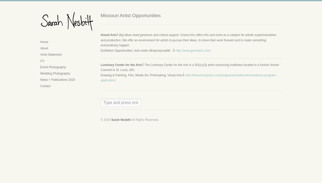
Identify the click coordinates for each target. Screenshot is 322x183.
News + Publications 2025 (57, 80)
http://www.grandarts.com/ (193, 50)
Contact (45, 86)
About (44, 48)
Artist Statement (51, 54)
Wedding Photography (55, 73)
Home (44, 42)
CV (42, 61)
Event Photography (53, 67)
